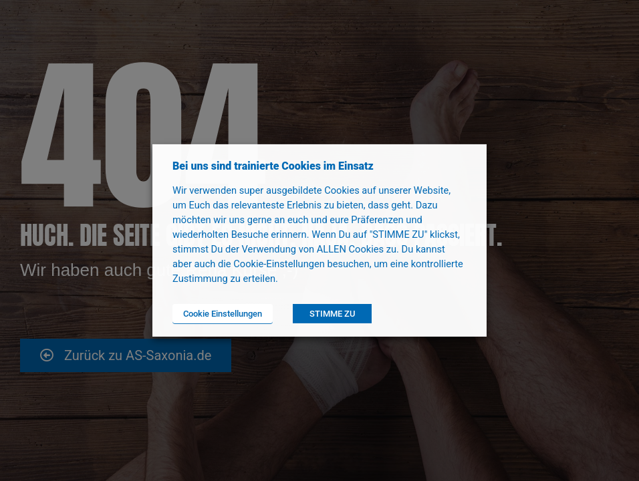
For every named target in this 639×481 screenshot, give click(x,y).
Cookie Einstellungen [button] (222, 314)
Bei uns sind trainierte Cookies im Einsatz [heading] (273, 166)
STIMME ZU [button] (332, 314)
